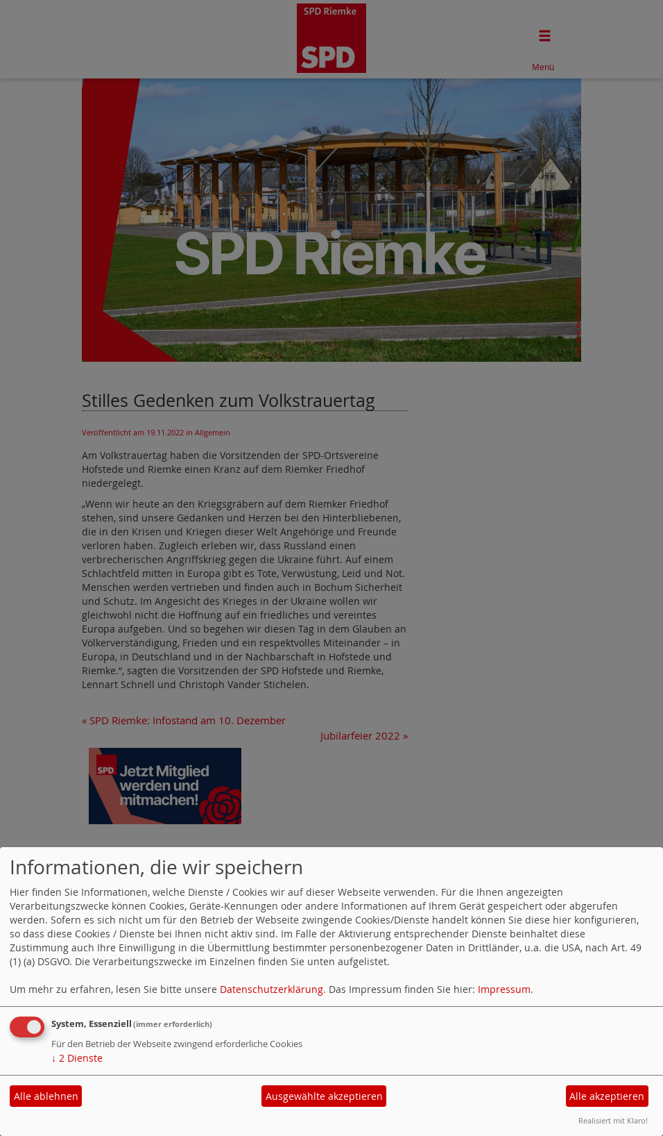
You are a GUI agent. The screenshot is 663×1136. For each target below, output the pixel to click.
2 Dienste (77, 1057)
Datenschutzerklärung (271, 989)
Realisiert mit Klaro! (613, 1120)
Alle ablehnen (46, 1096)
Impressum (504, 989)
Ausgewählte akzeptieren (324, 1096)
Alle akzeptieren (606, 1096)
